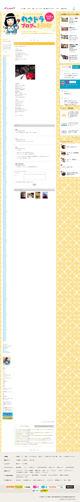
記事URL (20, 115)
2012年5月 (4, 262)
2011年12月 (5, 268)
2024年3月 (4, 88)
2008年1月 (4, 326)
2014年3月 (4, 235)
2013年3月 (4, 250)
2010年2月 (4, 295)
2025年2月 (4, 75)
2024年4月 (4, 87)
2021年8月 (4, 126)
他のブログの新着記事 (24, 426)
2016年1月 (4, 208)
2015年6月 (4, 217)
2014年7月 (4, 230)
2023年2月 (4, 104)
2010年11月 (5, 284)
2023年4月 (4, 102)
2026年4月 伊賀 (5, 347)
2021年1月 (4, 135)
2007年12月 (5, 327)
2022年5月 (4, 115)
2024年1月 (4, 91)
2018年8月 (4, 170)
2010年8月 (4, 288)
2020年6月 (4, 143)
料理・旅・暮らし (64, 8)
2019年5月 (4, 159)
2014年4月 (4, 234)
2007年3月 (4, 338)
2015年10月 (5, 212)
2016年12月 (5, 195)
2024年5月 (4, 86)
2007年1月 (4, 340)
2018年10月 (5, 168)
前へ (31, 39)
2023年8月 (4, 97)
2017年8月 (4, 185)
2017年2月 (4, 192)
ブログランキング (44, 426)
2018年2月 (4, 178)
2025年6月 (4, 70)
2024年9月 (4, 81)
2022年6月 (4, 114)
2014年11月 (5, 225)
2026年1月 (4, 61)
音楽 (33, 8)
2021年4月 (4, 131)
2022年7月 (4, 113)
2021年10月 (5, 124)
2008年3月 (4, 323)
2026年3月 (4, 59)
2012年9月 (4, 257)
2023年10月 (5, 94)
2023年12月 (5, 92)
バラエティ (29, 8)
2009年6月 (4, 305)
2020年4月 (4, 146)
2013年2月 (4, 251)
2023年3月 (4, 103)
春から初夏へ (5, 348)
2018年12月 (5, 165)
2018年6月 (4, 173)
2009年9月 (4, 301)
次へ (38, 39)
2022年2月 (4, 119)
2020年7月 (4, 142)
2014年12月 (5, 224)
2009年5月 (4, 306)
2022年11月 (5, 108)
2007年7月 (4, 333)
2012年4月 (4, 263)
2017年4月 (4, 190)
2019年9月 (4, 154)
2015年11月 (5, 211)
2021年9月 (4, 125)
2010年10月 (5, 285)
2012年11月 (5, 255)
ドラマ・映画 (23, 8)
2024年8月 (4, 82)
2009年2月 (4, 310)
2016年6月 (4, 202)
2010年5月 (4, 291)
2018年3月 (4, 176)
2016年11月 (5, 196)
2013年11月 (5, 240)
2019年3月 (4, 162)
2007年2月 (4, 339)
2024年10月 (5, 80)
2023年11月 (5, 93)
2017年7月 (4, 186)
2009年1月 (4, 311)
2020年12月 (5, 136)
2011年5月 (4, 277)
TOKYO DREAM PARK (6, 352)
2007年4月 (4, 337)
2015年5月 (4, 218)
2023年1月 (4, 105)
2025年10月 (5, 65)
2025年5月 (4, 71)
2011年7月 (4, 274)
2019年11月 (5, 152)
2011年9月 (4, 272)
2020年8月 (4, 141)
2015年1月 (4, 223)
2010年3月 (4, 294)
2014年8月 (4, 229)
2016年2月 (4, 207)
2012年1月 (4, 267)
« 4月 (5, 51)
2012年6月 (4, 261)
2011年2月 (4, 280)
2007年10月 (5, 329)
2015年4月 (4, 219)
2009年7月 (4, 304)
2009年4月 (4, 307)
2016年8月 (4, 200)
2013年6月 (4, 246)
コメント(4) (16, 115)
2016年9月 (4, 198)
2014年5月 (4, 233)
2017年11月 (5, 181)
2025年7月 (4, 69)
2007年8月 (4, 332)
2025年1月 (4, 76)
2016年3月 (4, 206)
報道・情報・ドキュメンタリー (49, 8)
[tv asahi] (10, 8)
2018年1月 (4, 179)
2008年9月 (4, 316)
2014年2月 (4, 236)
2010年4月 (4, 293)
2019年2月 (4, 163)
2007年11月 (5, 328)
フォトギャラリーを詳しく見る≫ (48, 421)
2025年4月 (4, 72)
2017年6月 (4, 187)
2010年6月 (4, 290)
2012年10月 (5, 256)
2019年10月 (5, 153)
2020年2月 (4, 148)
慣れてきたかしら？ (21, 43)
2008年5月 (4, 321)
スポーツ (57, 8)
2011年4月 (4, 278)
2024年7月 (4, 83)
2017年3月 (4, 191)
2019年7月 (4, 157)
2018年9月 (4, 169)
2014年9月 (4, 228)
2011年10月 (5, 271)
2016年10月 (5, 197)
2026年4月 (4, 58)
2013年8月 (4, 244)
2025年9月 (4, 66)
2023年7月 (4, 98)
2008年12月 (5, 312)
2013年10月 (5, 241)
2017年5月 (4, 189)
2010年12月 (5, 283)
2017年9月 (4, 184)
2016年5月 (4, 203)
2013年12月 (5, 239)
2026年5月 (4, 56)
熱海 (3, 349)
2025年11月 (5, 64)
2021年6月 (4, 129)
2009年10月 (5, 300)
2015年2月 (4, 222)
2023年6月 (4, 99)
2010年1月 (4, 296)
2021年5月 (4, 130)
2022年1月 (4, 120)
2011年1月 (4, 282)
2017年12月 (5, 180)
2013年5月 (4, 247)
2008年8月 (4, 317)
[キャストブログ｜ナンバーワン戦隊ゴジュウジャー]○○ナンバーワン (28, 438)
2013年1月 (4, 252)
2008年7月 (4, 318)
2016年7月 (4, 201)
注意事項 (19, 182)
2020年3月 (4, 147)
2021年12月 (5, 121)
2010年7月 (4, 289)
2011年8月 (4, 273)
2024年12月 (5, 77)
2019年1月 (4, 164)
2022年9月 (4, 110)
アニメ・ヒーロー (39, 8)
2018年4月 (4, 175)
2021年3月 (4, 132)
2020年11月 (5, 137)
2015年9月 (4, 213)
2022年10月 (5, 109)
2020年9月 (4, 140)
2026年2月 (4, 60)
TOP (34, 39)
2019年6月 (4, 158)
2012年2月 (4, 266)
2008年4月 (4, 322)
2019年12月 (5, 151)
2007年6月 (4, 334)
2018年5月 (4, 174)
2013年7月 (4, 245)
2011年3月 (4, 279)
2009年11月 (5, 299)
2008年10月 (5, 315)
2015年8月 (4, 214)
